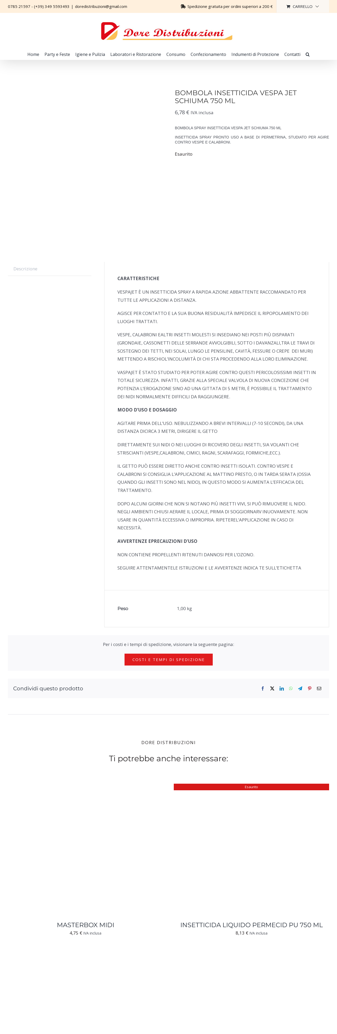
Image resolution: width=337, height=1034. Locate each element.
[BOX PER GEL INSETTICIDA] (74, 955)
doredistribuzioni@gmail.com (101, 6)
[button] (307, 54)
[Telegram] (300, 688)
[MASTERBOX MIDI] (74, 787)
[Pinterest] (309, 688)
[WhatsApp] (290, 688)
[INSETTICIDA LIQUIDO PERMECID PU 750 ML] (239, 787)
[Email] (319, 688)
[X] (272, 688)
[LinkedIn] (281, 688)
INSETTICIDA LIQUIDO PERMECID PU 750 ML (251, 925)
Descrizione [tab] (25, 269)
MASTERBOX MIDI (85, 925)
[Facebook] (262, 688)
